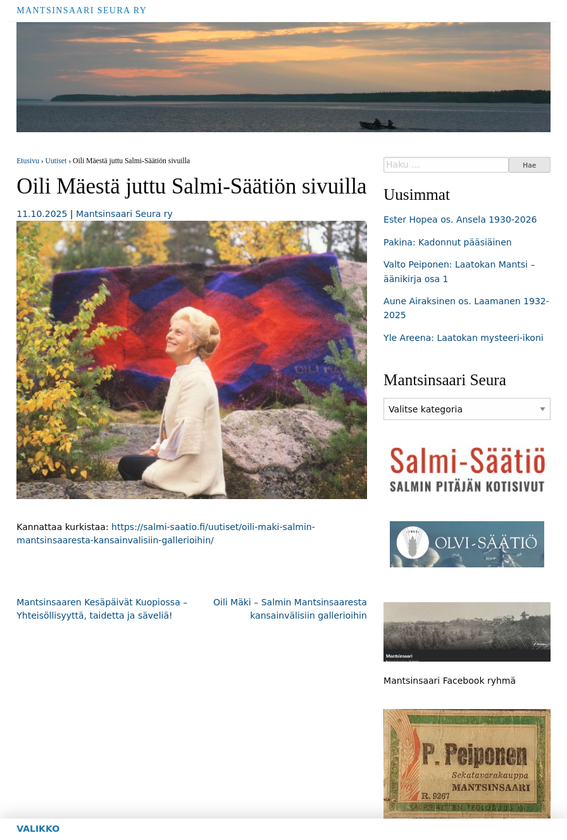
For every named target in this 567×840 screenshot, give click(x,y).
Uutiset (56, 161)
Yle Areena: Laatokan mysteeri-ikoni (463, 338)
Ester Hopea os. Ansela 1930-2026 (460, 219)
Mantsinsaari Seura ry (81, 10)
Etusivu (27, 161)
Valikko (37, 829)
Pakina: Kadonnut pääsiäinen (447, 242)
